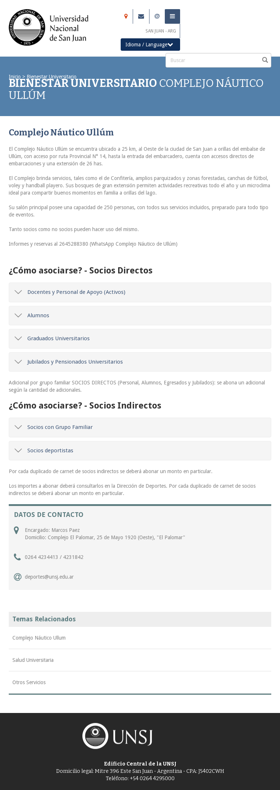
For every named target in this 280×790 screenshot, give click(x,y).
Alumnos (32, 315)
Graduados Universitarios (52, 338)
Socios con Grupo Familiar (54, 427)
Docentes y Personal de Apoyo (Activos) (70, 292)
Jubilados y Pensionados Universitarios (69, 361)
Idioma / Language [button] (149, 44)
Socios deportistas (44, 450)
